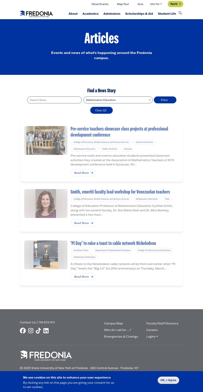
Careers (152, 330)
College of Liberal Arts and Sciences (153, 254)
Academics (90, 13)
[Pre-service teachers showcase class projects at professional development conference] (45, 146)
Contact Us (28, 322)
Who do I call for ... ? (117, 330)
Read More (81, 178)
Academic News (80, 254)
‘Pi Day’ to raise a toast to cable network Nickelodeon (113, 248)
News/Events (100, 4)
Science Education (144, 147)
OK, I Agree (168, 380)
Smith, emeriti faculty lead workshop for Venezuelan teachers (120, 196)
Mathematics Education (84, 154)
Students (128, 154)
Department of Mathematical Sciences (113, 254)
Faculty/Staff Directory (162, 323)
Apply (174, 3)
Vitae (167, 203)
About (73, 13)
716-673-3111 (46, 322)
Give (140, 4)
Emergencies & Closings (121, 336)
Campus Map (113, 323)
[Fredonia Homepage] (36, 13)
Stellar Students (109, 154)
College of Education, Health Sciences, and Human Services (101, 147)
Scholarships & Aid (139, 13)
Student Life (167, 13)
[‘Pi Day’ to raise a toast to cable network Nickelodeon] (46, 259)
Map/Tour (123, 4)
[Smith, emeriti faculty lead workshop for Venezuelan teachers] (45, 207)
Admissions (111, 13)
